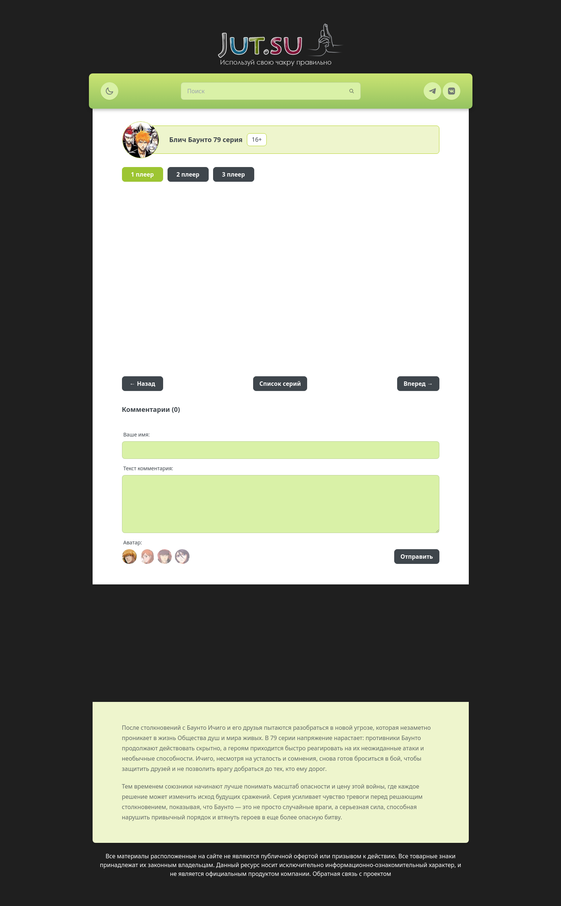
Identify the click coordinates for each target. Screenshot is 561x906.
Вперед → (418, 384)
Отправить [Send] (416, 556)
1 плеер (142, 174)
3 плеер (233, 174)
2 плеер (187, 174)
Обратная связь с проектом (352, 874)
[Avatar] (129, 556)
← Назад (142, 384)
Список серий (280, 384)
